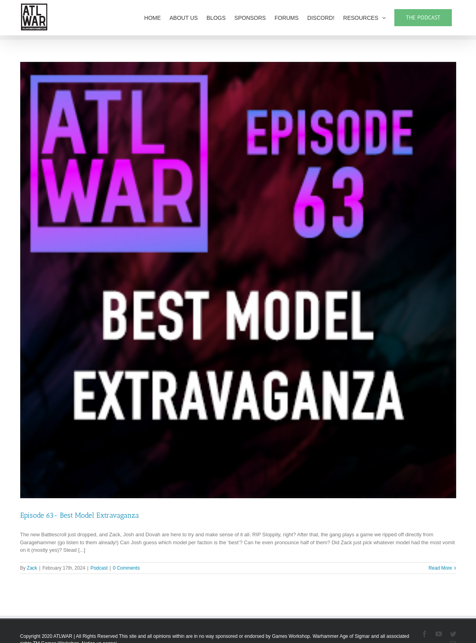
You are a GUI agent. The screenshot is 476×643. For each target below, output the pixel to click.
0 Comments (126, 568)
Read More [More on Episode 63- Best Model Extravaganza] (440, 568)
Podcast (98, 568)
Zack (32, 568)
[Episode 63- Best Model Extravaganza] (238, 280)
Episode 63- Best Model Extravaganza (79, 515)
